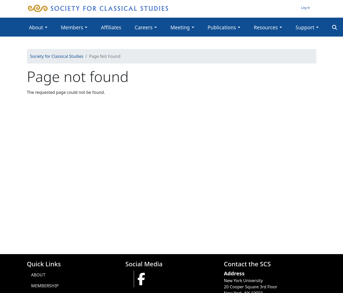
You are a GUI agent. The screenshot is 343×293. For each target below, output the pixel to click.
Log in (305, 7)
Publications (222, 27)
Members (72, 27)
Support (305, 27)
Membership (45, 286)
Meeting (180, 27)
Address (234, 273)
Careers (143, 27)
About (36, 27)
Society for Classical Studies (56, 56)
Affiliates (111, 27)
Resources (266, 27)
